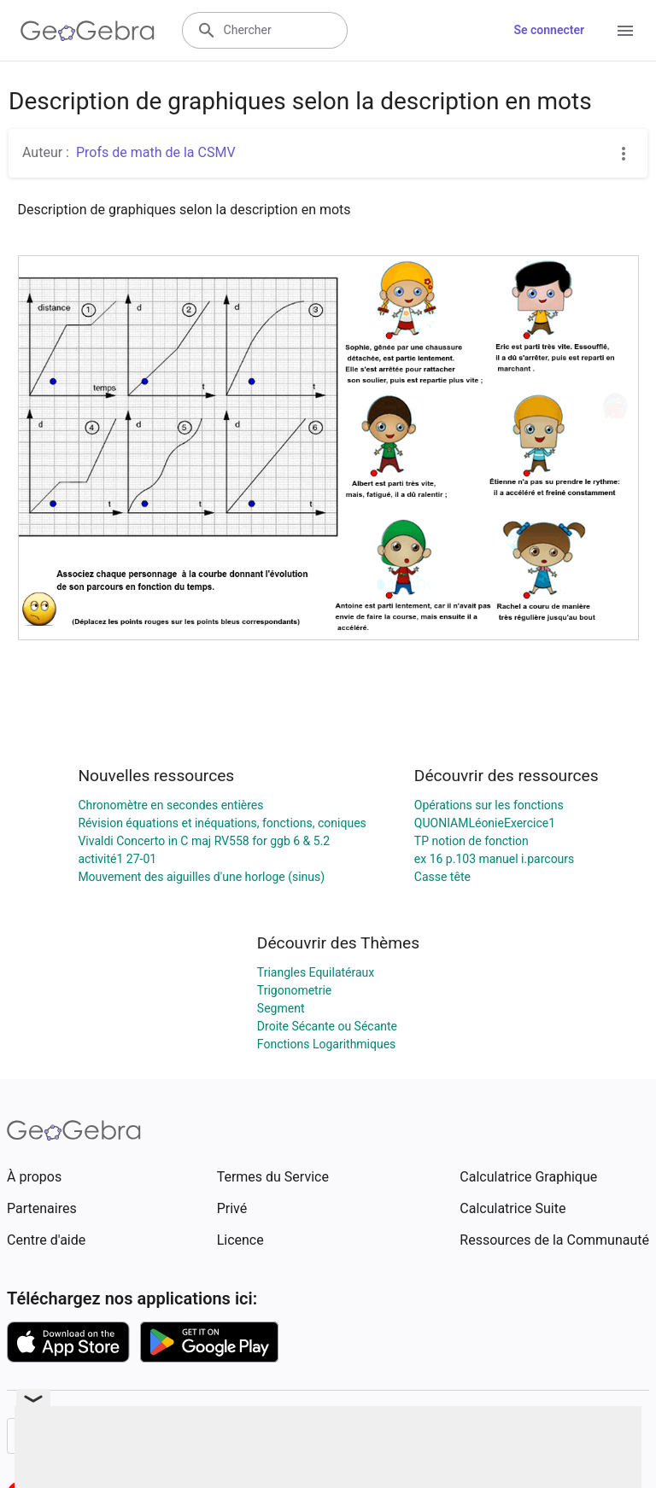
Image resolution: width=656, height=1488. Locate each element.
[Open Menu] (625, 30)
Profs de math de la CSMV (156, 152)
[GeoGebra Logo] (87, 30)
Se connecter (548, 30)
